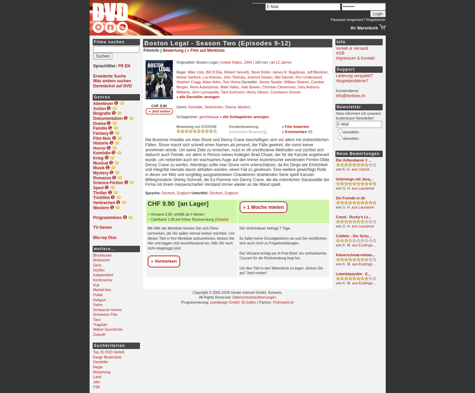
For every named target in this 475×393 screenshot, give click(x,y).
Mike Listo (196, 72)
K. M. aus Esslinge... (359, 245)
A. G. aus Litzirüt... (357, 169)
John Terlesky (234, 77)
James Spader (270, 82)
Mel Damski (284, 77)
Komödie (195, 107)
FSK (96, 387)
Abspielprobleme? (352, 81)
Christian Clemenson (278, 87)
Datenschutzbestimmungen (254, 297)
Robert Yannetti (236, 72)
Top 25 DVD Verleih (109, 352)
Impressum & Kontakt (355, 58)
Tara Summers (232, 92)
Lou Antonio (212, 77)
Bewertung (102, 372)
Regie (98, 367)
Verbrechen (214, 107)
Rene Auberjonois (204, 87)
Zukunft (99, 334)
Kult (96, 285)
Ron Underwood (308, 77)
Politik (98, 295)
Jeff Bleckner (317, 72)
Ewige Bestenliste (107, 357)
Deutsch (168, 193)
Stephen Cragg (188, 82)
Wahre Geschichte (108, 329)
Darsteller (101, 362)
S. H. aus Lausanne (359, 188)
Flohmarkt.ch (283, 302)
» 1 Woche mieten (263, 207)
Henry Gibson (257, 92)
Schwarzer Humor (107, 310)
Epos (97, 265)
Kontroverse (103, 280)
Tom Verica (232, 82)
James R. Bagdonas (288, 72)
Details (221, 219)
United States (231, 62)
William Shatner (296, 82)
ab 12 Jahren (281, 62)
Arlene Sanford (188, 77)
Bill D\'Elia (214, 72)
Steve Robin (260, 72)
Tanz (97, 320)
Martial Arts (102, 290)
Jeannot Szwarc (260, 77)
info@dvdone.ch (350, 95)
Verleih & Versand (352, 48)
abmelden (351, 138)
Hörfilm (99, 270)
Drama (230, 107)
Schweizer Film (105, 314)
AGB (340, 53)
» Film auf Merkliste (205, 50)
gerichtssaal (209, 117)
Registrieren (375, 20)
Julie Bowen (250, 87)
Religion (99, 300)
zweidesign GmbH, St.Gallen (233, 302)
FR (121, 66)
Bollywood (101, 260)
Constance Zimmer (285, 92)
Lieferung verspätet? (354, 75)
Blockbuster (102, 255)
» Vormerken (164, 261)
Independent (103, 275)
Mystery (244, 107)
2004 (248, 62)
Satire (98, 305)
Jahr (96, 382)
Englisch (183, 193)
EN (127, 66)
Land (97, 377)
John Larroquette (205, 92)
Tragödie (100, 325)
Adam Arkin (212, 82)
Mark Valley (229, 87)
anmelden (351, 132)
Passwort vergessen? (348, 20)
